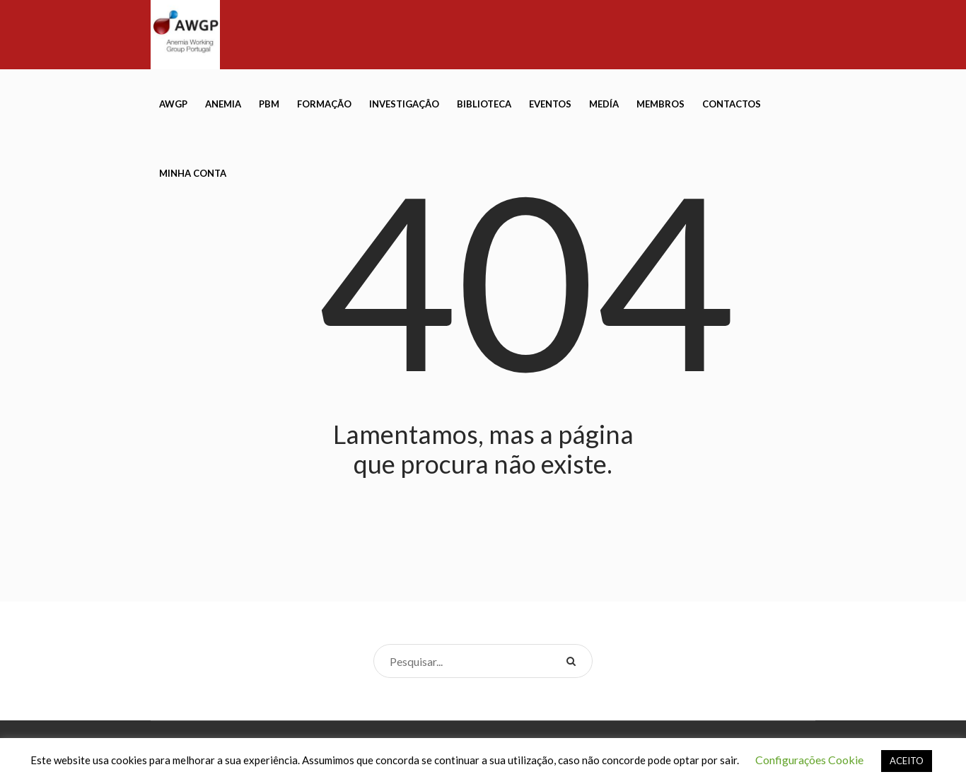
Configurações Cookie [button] (809, 759)
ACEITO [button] (907, 760)
